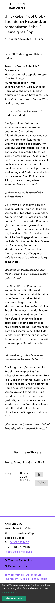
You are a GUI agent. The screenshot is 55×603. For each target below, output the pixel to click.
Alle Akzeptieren (14, 598)
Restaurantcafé (16, 566)
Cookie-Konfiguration (33, 579)
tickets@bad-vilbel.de (18, 552)
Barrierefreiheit (14, 575)
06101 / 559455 (19, 542)
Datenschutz (33, 575)
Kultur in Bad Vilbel (17, 6)
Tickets (41, 482)
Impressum (11, 579)
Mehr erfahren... (10, 593)
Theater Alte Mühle (18, 560)
